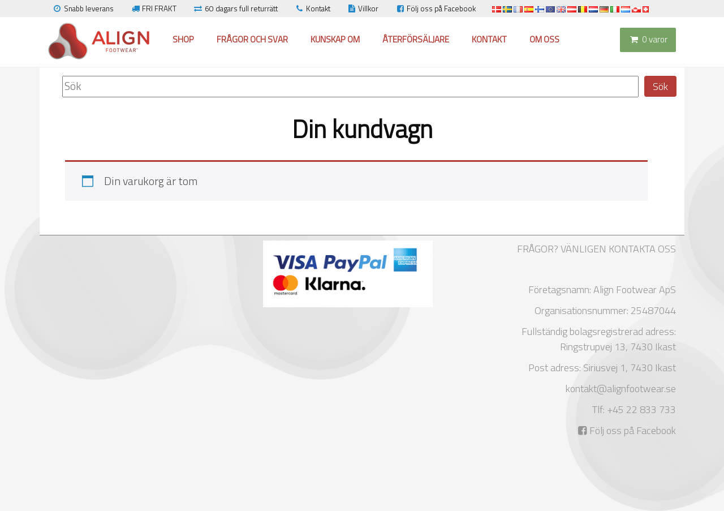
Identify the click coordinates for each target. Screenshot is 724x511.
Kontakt (312, 8)
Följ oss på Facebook (435, 8)
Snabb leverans (83, 8)
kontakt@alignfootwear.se (621, 388)
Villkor (363, 8)
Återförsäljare (415, 39)
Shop (183, 39)
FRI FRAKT (153, 8)
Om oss (544, 39)
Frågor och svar (252, 39)
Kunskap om (335, 39)
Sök (660, 86)
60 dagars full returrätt (235, 8)
